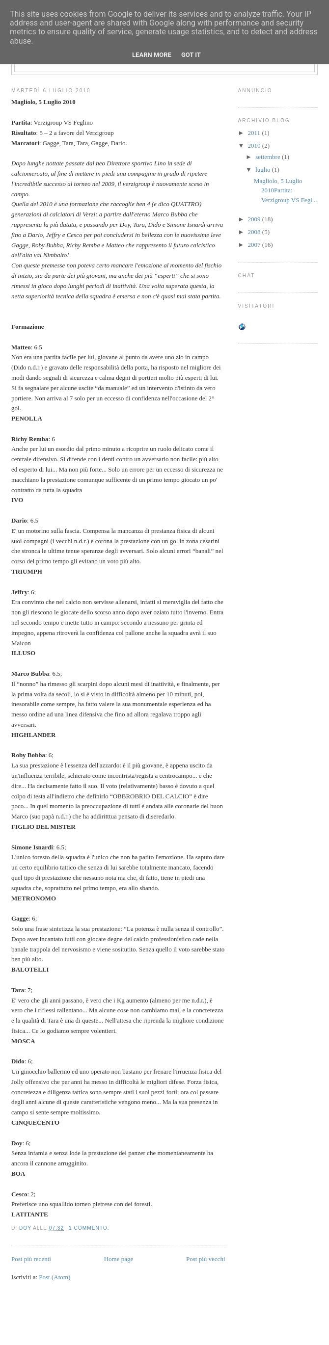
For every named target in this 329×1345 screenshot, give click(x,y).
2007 (255, 244)
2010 (255, 145)
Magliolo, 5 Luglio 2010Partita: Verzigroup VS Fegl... (285, 190)
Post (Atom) (54, 1277)
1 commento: (90, 1228)
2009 (255, 219)
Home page (119, 1259)
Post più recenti (31, 1259)
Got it (191, 54)
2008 (255, 232)
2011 (255, 132)
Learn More (151, 54)
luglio (263, 169)
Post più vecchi (205, 1259)
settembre (268, 156)
